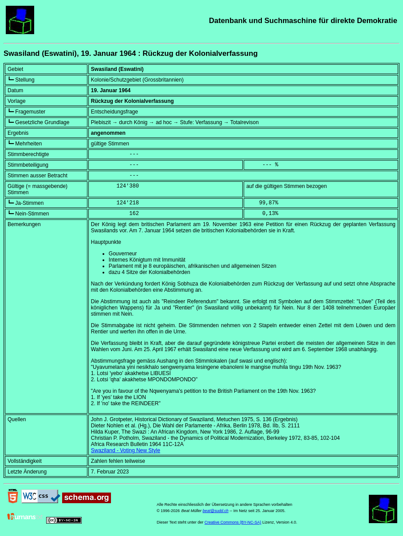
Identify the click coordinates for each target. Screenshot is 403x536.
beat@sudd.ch (215, 511)
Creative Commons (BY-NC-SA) (233, 522)
